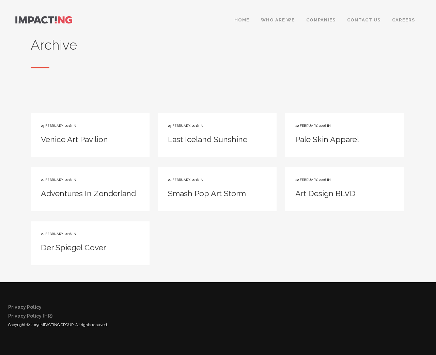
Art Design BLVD (325, 193)
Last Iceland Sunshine (207, 139)
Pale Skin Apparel (327, 139)
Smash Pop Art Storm (207, 193)
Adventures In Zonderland (88, 193)
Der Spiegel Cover (73, 247)
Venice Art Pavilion (74, 139)
